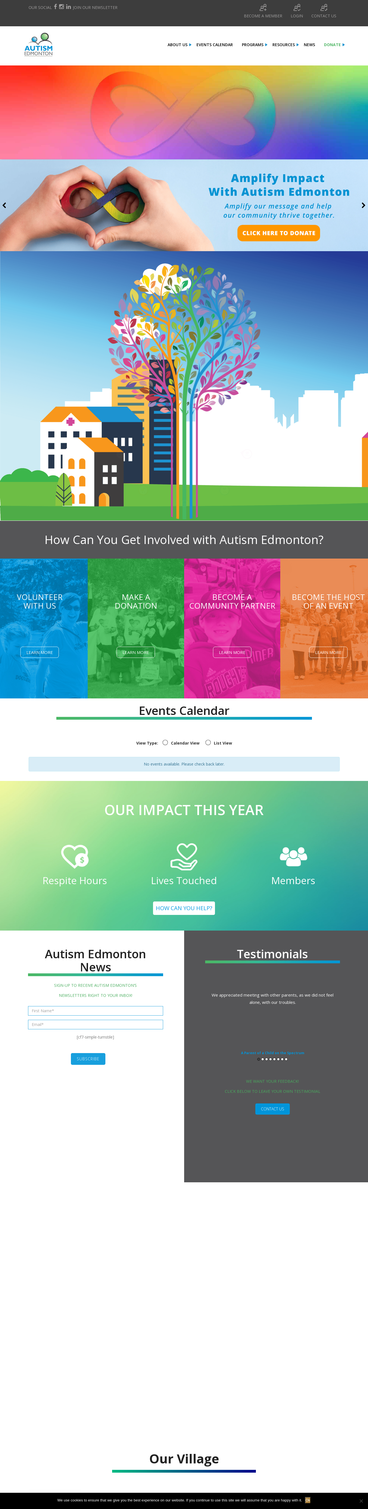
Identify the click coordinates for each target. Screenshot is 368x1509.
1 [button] (258, 1064)
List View (223, 743)
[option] (272, 1026)
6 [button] (278, 1064)
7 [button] (282, 1064)
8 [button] (286, 1064)
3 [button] (266, 1064)
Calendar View (185, 743)
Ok (307, 1500)
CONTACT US (272, 1114)
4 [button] (270, 1064)
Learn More (39, 652)
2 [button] (262, 1064)
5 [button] (274, 1064)
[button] (184, 205)
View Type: (147, 743)
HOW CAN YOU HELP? (184, 908)
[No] (361, 1501)
